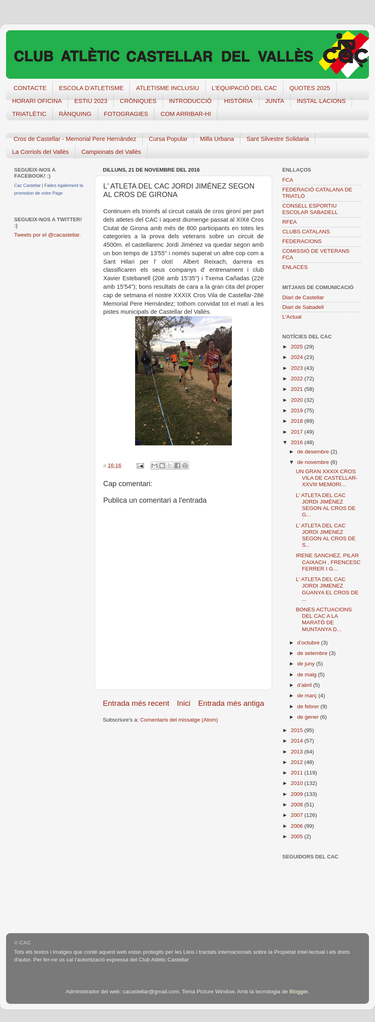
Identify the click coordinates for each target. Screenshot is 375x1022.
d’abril (305, 685)
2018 (297, 421)
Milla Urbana (217, 138)
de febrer (309, 706)
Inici (184, 703)
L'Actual (292, 317)
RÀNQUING (75, 113)
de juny (306, 664)
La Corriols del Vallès (40, 151)
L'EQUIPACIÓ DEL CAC (244, 87)
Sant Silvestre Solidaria (277, 138)
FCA (287, 180)
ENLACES (295, 267)
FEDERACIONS (302, 241)
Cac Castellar (27, 185)
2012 (297, 762)
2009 (297, 794)
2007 (297, 815)
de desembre (314, 452)
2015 (297, 730)
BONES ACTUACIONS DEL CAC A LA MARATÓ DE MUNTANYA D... (324, 619)
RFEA (289, 222)
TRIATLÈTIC (29, 113)
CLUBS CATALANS (306, 232)
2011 (297, 773)
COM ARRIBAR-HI (185, 113)
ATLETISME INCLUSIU (167, 87)
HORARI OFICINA (37, 100)
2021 (297, 389)
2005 (297, 836)
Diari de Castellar (303, 297)
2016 (297, 442)
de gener (308, 717)
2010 (297, 783)
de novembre (314, 462)
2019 (297, 410)
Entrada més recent (136, 703)
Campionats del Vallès (111, 151)
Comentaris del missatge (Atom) (179, 720)
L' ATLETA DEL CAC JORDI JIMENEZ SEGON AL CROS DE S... (326, 535)
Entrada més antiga (231, 703)
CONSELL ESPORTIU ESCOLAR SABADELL (310, 209)
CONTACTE (30, 87)
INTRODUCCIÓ (190, 100)
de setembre (313, 653)
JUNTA (274, 100)
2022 (297, 379)
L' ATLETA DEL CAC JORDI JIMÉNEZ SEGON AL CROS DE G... (326, 505)
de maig (307, 675)
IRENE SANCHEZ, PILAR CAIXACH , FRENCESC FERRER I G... (328, 561)
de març (308, 696)
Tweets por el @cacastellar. (47, 235)
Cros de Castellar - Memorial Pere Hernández (75, 138)
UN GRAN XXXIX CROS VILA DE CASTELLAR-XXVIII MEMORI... (327, 477)
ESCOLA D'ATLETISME (91, 87)
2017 (297, 432)
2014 (297, 741)
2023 (297, 368)
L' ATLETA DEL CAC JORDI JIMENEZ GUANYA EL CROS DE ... (327, 589)
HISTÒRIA (238, 100)
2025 (297, 347)
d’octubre (309, 643)
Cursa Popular (168, 138)
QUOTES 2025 (310, 87)
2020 (297, 400)
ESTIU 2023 (90, 100)
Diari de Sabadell (303, 307)
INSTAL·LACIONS (321, 100)
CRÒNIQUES (138, 100)
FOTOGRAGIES (126, 113)
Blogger (298, 991)
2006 (297, 826)
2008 (297, 805)
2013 (297, 752)
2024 (297, 357)
